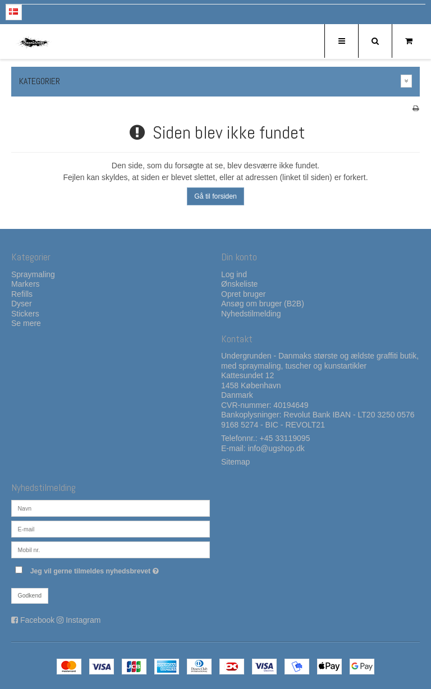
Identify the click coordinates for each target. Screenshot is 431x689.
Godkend (30, 595)
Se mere (26, 323)
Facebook (37, 619)
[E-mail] (110, 528)
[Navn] (110, 507)
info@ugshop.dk (275, 448)
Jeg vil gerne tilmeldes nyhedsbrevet (120, 568)
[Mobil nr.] (110, 549)
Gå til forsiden (215, 196)
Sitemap (235, 461)
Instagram (83, 619)
